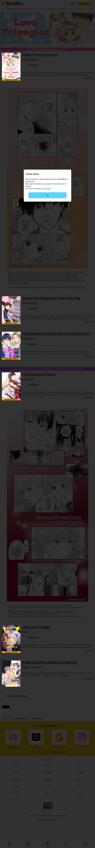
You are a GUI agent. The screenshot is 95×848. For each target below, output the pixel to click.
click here (47, 188)
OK (47, 195)
